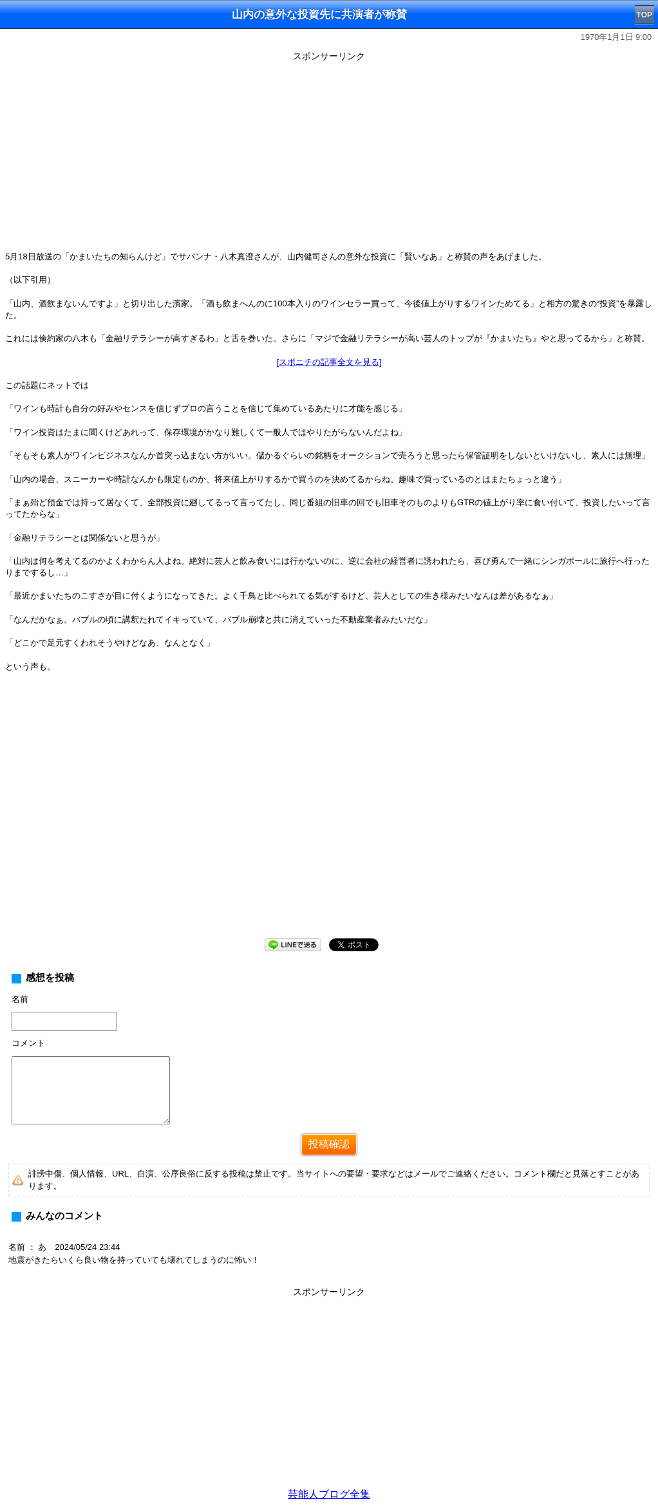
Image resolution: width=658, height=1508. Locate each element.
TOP (644, 14)
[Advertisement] (329, 156)
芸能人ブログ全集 (329, 1494)
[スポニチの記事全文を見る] (328, 362)
